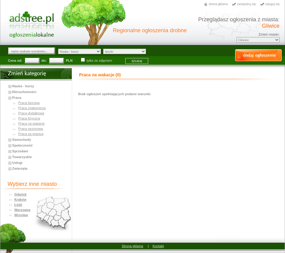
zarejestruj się (246, 4)
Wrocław (21, 215)
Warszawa (22, 210)
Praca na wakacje (31, 123)
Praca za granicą (30, 134)
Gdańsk (20, 194)
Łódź (18, 204)
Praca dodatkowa (31, 113)
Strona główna (132, 246)
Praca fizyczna (29, 118)
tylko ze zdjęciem (97, 60)
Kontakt (158, 246)
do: (44, 60)
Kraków (20, 199)
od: (19, 60)
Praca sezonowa (30, 128)
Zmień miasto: (269, 34)
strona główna (218, 4)
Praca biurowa (29, 103)
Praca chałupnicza (32, 108)
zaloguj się (272, 4)
